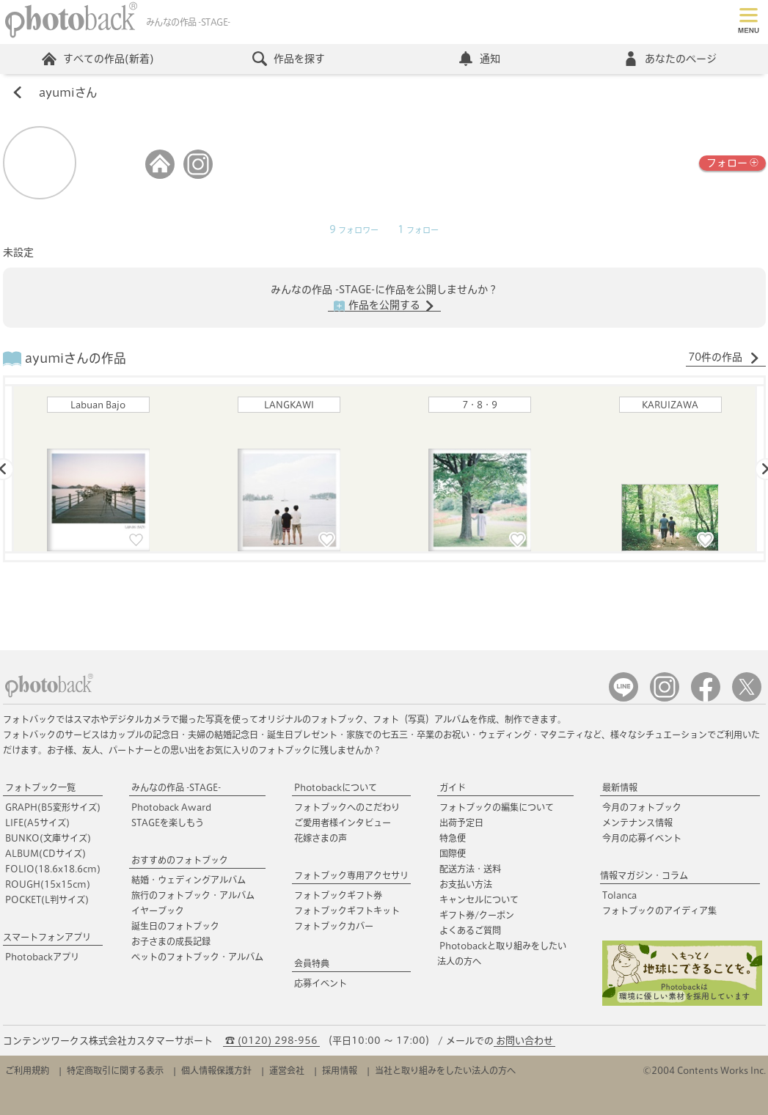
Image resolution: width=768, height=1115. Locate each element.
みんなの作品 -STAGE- (176, 787)
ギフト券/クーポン (476, 914)
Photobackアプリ (42, 956)
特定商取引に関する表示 (115, 1070)
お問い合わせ (524, 1040)
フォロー (732, 161)
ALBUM (45, 853)
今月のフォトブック (641, 807)
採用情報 (339, 1070)
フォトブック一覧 (40, 787)
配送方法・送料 (470, 868)
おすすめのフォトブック (179, 859)
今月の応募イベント (641, 838)
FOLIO (52, 868)
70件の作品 (724, 358)
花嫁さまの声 (320, 838)
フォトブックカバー (333, 925)
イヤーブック (157, 910)
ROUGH (47, 884)
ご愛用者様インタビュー (342, 822)
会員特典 (311, 963)
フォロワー (353, 230)
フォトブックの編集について (496, 807)
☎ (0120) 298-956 (271, 1040)
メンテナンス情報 (637, 822)
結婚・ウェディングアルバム (188, 879)
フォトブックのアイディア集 (659, 910)
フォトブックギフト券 (338, 895)
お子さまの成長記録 (171, 941)
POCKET (47, 899)
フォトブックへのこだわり (347, 807)
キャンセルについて (479, 899)
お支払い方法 (465, 884)
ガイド (452, 787)
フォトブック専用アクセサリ (351, 875)
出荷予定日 (461, 822)
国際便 (452, 853)
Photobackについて (335, 787)
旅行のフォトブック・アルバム (193, 895)
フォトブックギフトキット (347, 910)
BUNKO (48, 838)
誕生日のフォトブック (175, 925)
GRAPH (52, 807)
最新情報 (619, 787)
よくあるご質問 (470, 930)
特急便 (452, 838)
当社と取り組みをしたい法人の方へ (445, 1070)
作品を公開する (384, 306)
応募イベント (320, 983)
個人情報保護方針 (216, 1070)
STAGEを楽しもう (167, 822)
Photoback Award (171, 807)
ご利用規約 (27, 1070)
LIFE (37, 822)
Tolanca (619, 895)
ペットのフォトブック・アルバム (197, 956)
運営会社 (286, 1070)
